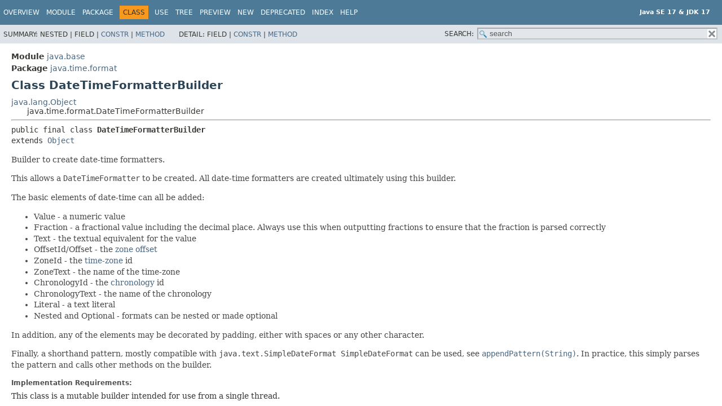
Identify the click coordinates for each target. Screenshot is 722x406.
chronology (133, 282)
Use (162, 12)
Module (61, 12)
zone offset (136, 249)
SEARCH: (459, 34)
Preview (215, 12)
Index (322, 12)
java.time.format (83, 68)
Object (60, 140)
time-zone (104, 260)
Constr (115, 34)
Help (349, 12)
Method (150, 34)
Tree (184, 12)
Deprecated (283, 12)
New (245, 12)
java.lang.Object (43, 102)
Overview (21, 12)
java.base (66, 56)
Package (97, 12)
